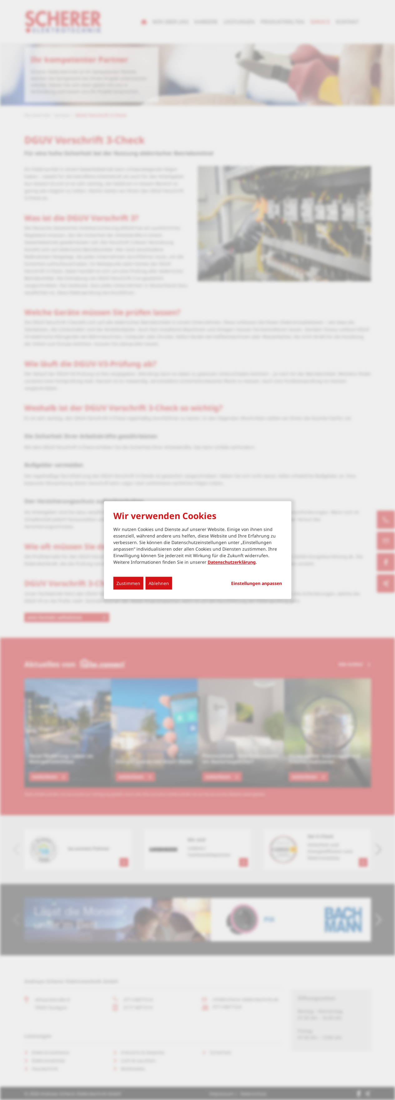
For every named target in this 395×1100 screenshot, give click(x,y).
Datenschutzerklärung (232, 562)
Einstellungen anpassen (256, 583)
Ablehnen (159, 583)
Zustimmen (128, 583)
